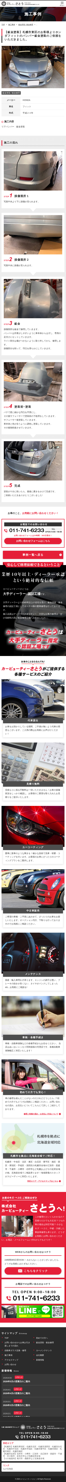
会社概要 (40, 1355)
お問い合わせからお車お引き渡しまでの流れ (17, 1344)
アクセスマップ (11, 1360)
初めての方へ (42, 1338)
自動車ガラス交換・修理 (15, 1350)
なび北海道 (8, 1469)
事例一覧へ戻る (33, 554)
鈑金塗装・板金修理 (45, 1342)
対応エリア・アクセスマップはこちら (42, 1181)
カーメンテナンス (44, 1350)
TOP (7, 1338)
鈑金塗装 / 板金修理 (11, 93)
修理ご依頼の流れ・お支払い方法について (41, 1114)
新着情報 (40, 1360)
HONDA (26, 100)
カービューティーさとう (28, 1479)
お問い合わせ (10, 1364)
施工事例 (8, 1355)
